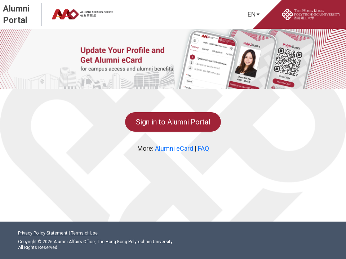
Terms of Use (84, 233)
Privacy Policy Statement (42, 233)
